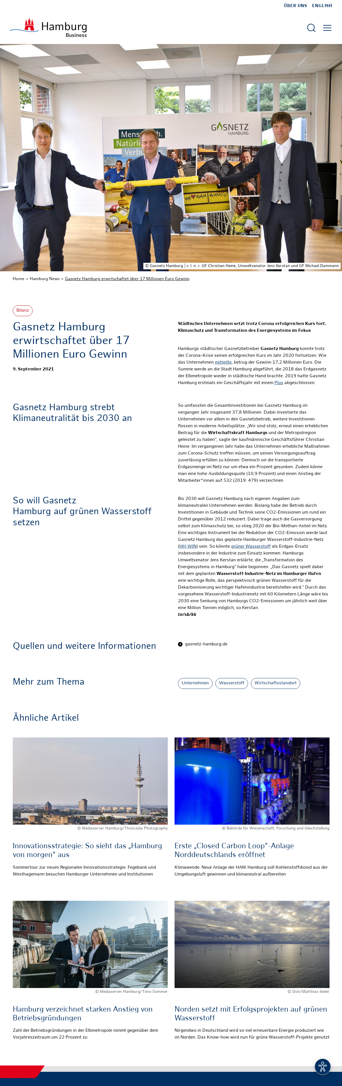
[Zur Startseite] (48, 27)
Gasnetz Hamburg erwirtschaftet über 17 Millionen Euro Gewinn (127, 279)
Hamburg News (45, 279)
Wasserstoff (231, 683)
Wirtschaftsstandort (276, 683)
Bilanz (22, 311)
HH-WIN (187, 547)
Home (18, 279)
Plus (278, 383)
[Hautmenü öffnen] (327, 28)
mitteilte (223, 362)
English (322, 6)
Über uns (295, 6)
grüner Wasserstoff (251, 547)
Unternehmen (195, 683)
